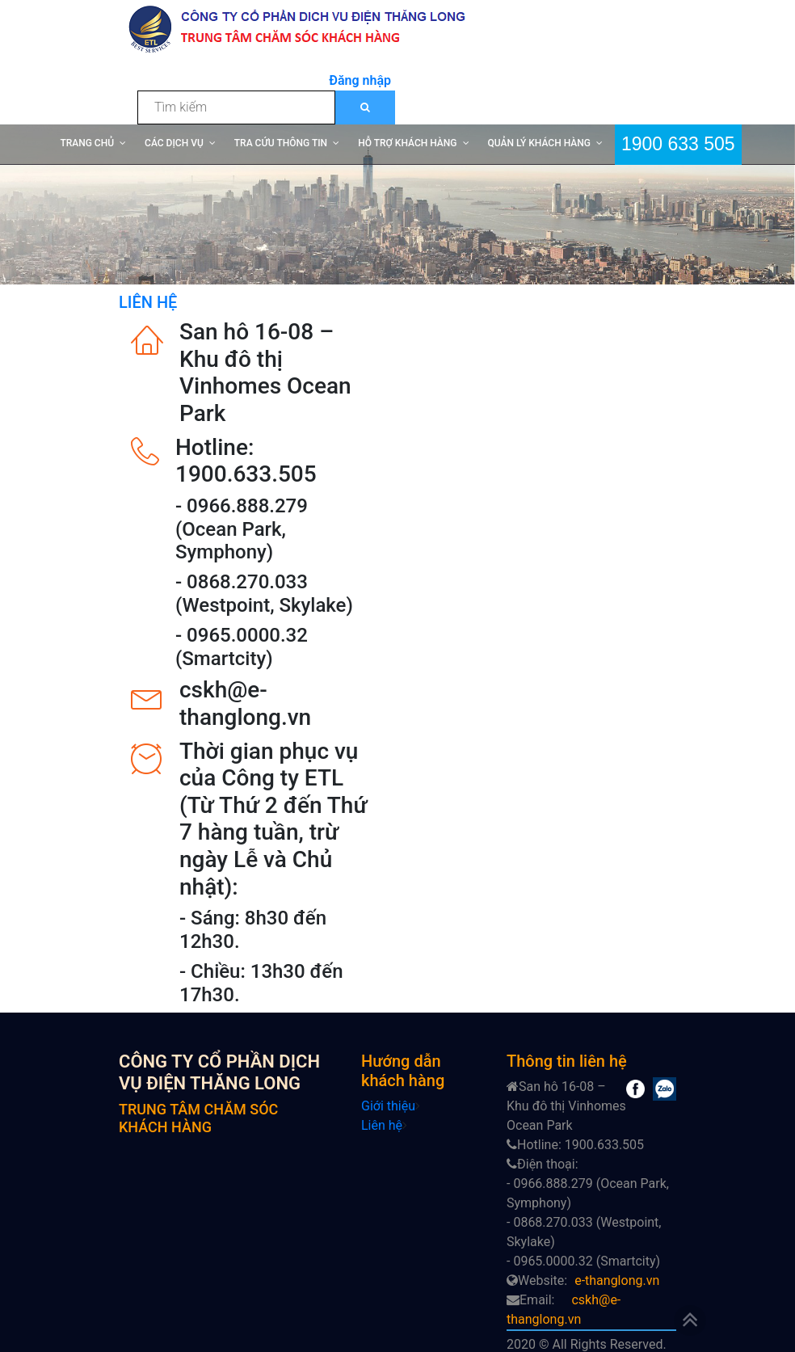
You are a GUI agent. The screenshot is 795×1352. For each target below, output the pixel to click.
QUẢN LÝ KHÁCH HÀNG (539, 143)
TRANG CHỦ (87, 143)
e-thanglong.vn (616, 1280)
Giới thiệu (388, 1106)
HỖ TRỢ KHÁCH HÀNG (407, 143)
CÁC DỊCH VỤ (174, 143)
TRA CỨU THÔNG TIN (280, 143)
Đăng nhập (360, 80)
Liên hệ (381, 1125)
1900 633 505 (678, 142)
